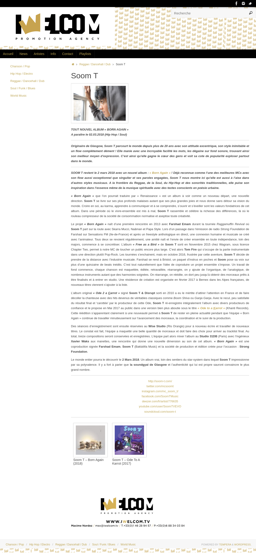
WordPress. (242, 544)
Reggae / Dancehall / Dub (95, 64)
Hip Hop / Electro (21, 73)
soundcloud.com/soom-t (160, 411)
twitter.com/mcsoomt (160, 386)
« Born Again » (160, 172)
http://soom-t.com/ (160, 381)
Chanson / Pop (20, 66)
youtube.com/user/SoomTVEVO (160, 406)
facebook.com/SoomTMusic (160, 396)
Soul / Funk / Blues (22, 88)
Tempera (225, 544)
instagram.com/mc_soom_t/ (160, 391)
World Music (18, 95)
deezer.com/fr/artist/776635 (160, 401)
